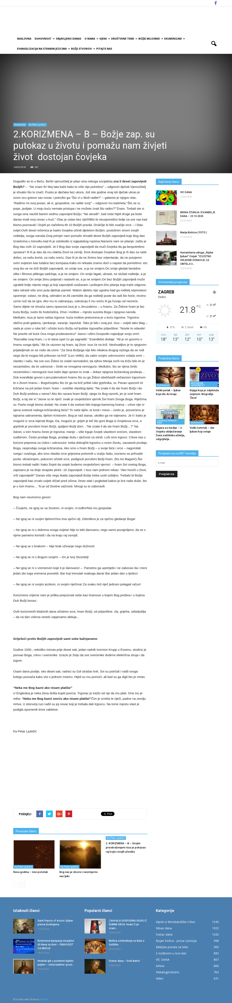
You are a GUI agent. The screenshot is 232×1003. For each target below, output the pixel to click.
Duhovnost (44, 38)
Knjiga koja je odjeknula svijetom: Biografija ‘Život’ (204, 394)
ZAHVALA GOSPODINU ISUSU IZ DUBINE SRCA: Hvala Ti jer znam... (128, 924)
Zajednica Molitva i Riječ (167, 421)
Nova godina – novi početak (30, 872)
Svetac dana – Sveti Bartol (124, 960)
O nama (91, 38)
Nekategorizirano (167, 972)
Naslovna (24, 38)
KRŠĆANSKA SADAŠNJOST (198, 384)
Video (159, 978)
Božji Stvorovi (83, 48)
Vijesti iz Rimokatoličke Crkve (175, 922)
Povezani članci (26, 831)
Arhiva (160, 966)
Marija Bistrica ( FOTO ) (193, 232)
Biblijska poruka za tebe (172, 947)
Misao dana (164, 928)
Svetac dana (164, 934)
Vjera (104, 38)
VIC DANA (186, 192)
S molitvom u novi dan (171, 953)
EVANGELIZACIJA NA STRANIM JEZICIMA (43, 48)
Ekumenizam (174, 38)
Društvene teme (124, 38)
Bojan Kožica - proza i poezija (176, 941)
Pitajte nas (104, 48)
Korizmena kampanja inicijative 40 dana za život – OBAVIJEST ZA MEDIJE (56, 944)
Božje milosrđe (150, 38)
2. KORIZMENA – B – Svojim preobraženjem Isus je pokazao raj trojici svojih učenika (126, 847)
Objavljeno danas (68, 38)
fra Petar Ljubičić (37, 124)
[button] (214, 44)
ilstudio (44, 999)
